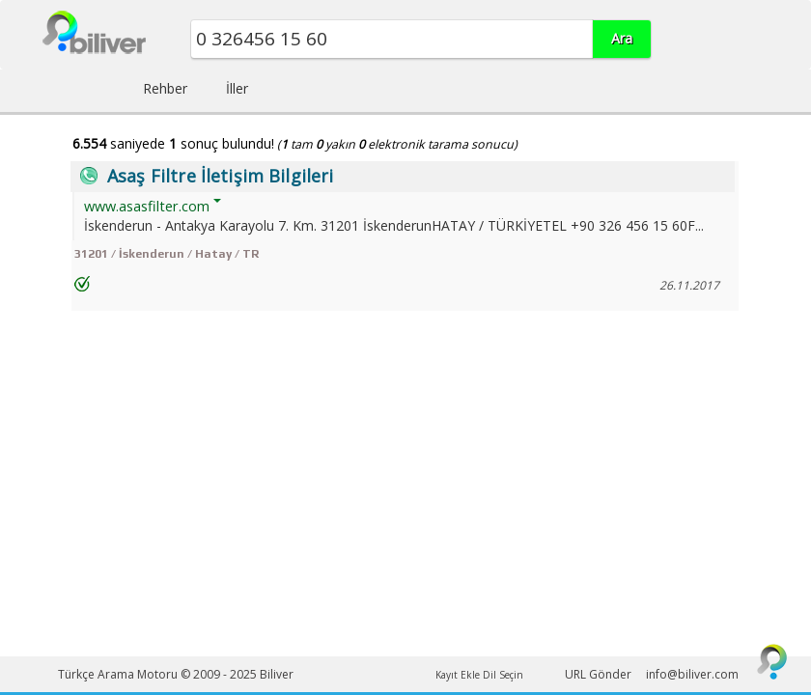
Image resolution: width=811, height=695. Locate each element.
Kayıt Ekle (457, 674)
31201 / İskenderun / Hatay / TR (166, 254)
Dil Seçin (503, 674)
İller (237, 88)
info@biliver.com (692, 674)
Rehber (165, 88)
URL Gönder (598, 674)
